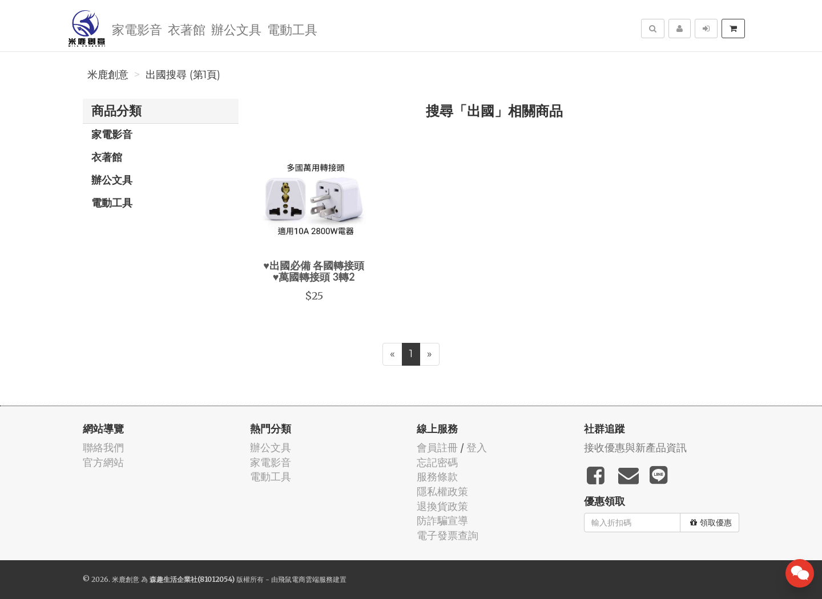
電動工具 (292, 28)
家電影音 (137, 28)
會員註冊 (437, 447)
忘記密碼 (437, 462)
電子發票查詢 (447, 535)
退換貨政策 (442, 506)
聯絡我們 (103, 447)
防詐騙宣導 (442, 520)
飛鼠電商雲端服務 (305, 579)
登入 (476, 447)
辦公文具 (236, 28)
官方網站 (103, 462)
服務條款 (437, 476)
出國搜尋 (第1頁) (183, 74)
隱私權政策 (442, 491)
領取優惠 (711, 522)
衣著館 (187, 28)
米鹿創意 (107, 74)
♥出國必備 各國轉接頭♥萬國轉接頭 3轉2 (313, 271)
